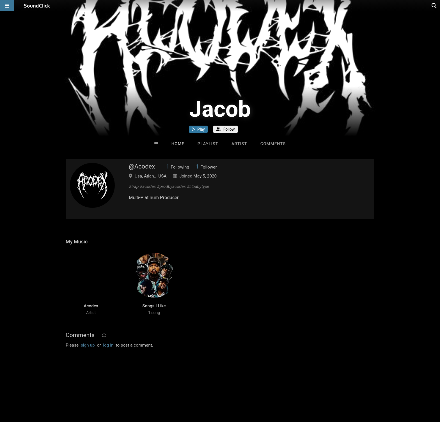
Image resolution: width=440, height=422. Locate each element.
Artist (239, 143)
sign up (88, 345)
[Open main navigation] (7, 5)
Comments (273, 143)
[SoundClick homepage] (37, 6)
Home (177, 143)
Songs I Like (154, 305)
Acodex (91, 305)
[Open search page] (434, 5)
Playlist (208, 143)
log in (108, 345)
